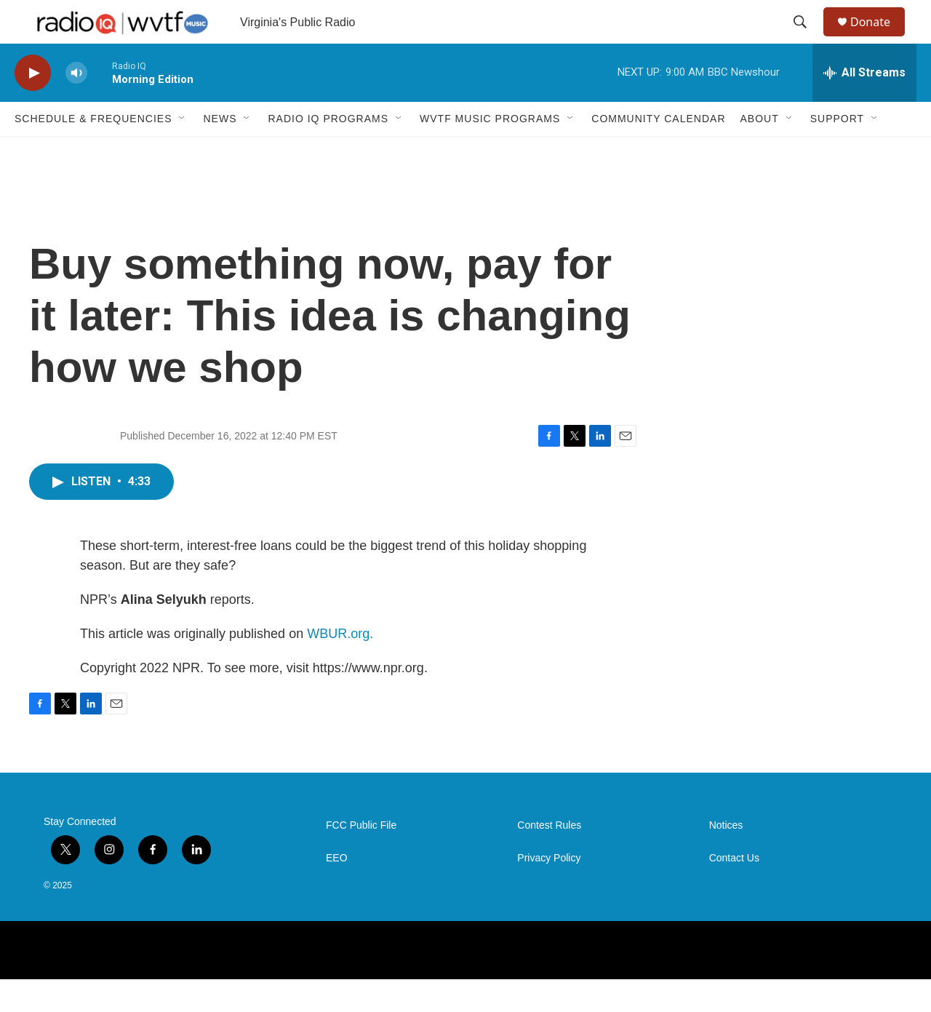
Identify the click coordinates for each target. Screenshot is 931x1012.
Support (837, 151)
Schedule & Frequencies (93, 151)
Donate (879, 38)
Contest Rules (549, 858)
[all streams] (864, 105)
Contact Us (734, 890)
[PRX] (369, 983)
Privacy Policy (548, 890)
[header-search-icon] (806, 38)
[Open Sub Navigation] (182, 151)
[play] (32, 105)
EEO (337, 890)
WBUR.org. (340, 666)
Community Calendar (658, 151)
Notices (726, 858)
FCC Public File (361, 858)
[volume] (76, 105)
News (219, 151)
